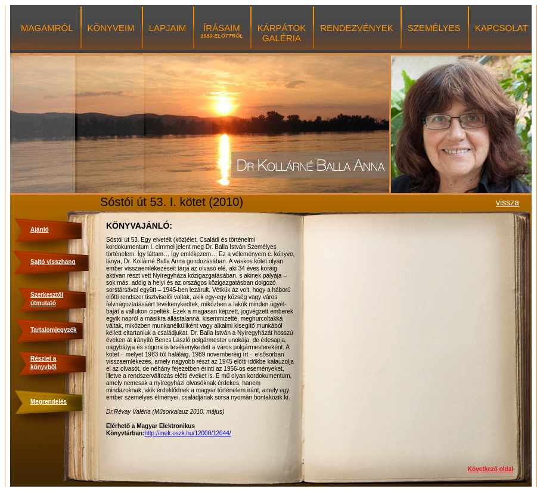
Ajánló (39, 229)
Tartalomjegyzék (53, 330)
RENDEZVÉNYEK (356, 28)
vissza (507, 202)
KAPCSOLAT (501, 28)
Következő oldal (490, 469)
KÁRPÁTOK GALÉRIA (281, 33)
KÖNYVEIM (111, 28)
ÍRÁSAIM (221, 31)
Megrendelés (48, 401)
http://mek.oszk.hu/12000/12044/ (187, 433)
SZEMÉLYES (434, 28)
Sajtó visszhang (53, 262)
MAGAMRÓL (47, 28)
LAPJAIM (168, 28)
